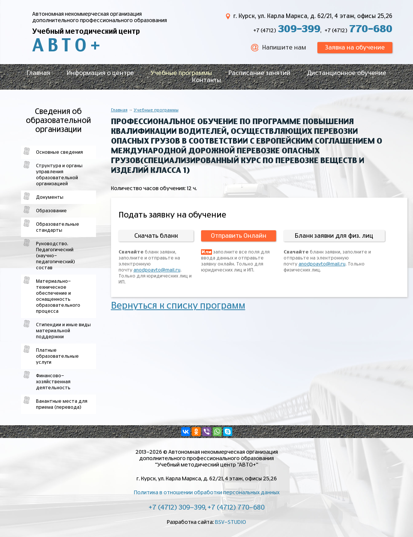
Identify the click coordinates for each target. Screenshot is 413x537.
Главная (38, 73)
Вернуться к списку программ (178, 306)
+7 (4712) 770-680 (235, 507)
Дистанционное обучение (346, 73)
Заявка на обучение (355, 48)
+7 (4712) (286, 30)
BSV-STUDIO (230, 522)
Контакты (206, 80)
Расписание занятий (259, 73)
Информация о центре (100, 73)
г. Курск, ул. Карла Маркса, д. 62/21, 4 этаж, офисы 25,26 (312, 16)
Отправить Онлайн (238, 236)
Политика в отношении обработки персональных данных (206, 492)
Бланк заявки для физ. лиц (334, 236)
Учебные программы (181, 73)
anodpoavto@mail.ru (157, 270)
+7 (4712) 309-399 (177, 507)
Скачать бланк (156, 236)
